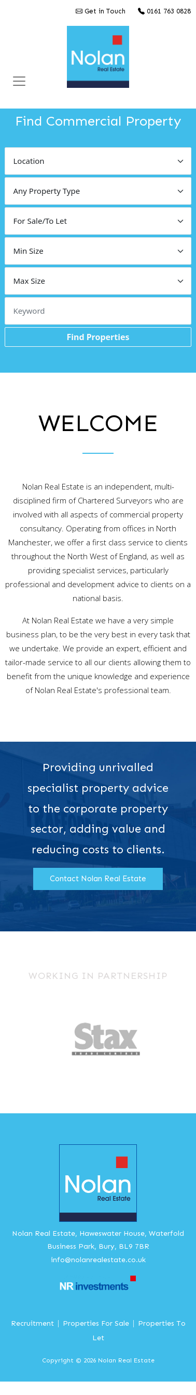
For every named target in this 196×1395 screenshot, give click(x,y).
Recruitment (32, 1323)
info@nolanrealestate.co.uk (98, 1259)
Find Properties (97, 337)
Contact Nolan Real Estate (98, 878)
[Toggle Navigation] (19, 81)
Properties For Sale (96, 1323)
